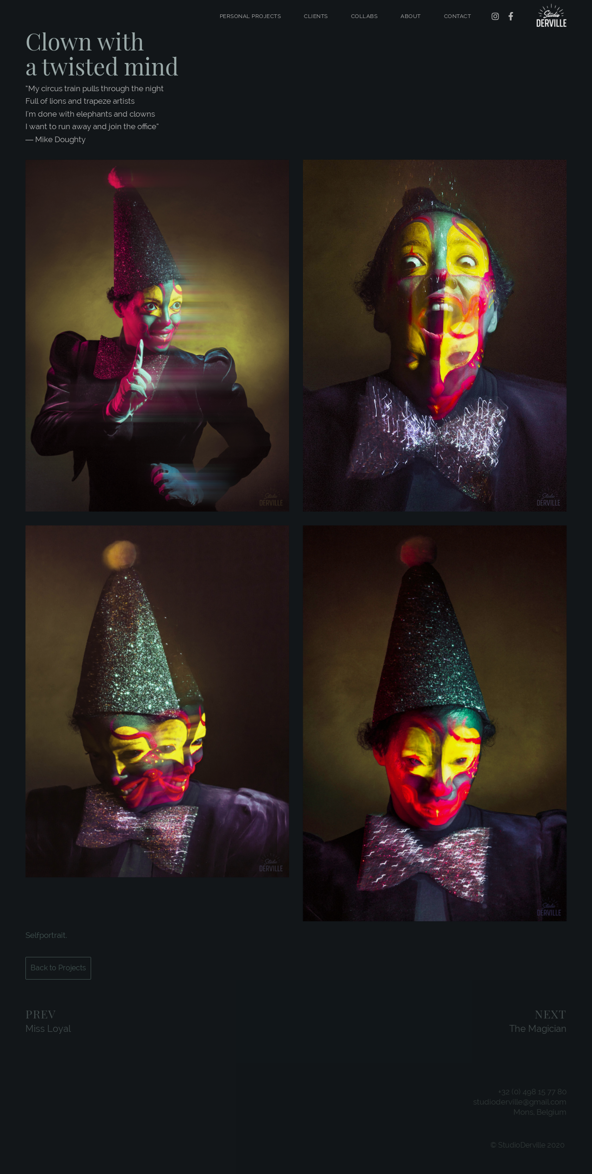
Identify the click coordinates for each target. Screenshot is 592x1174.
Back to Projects (58, 967)
